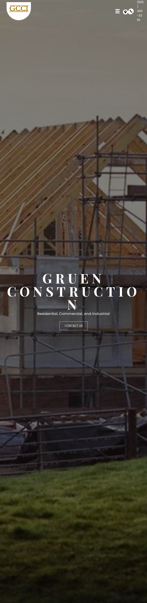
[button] (125, 12)
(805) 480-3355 (140, 11)
